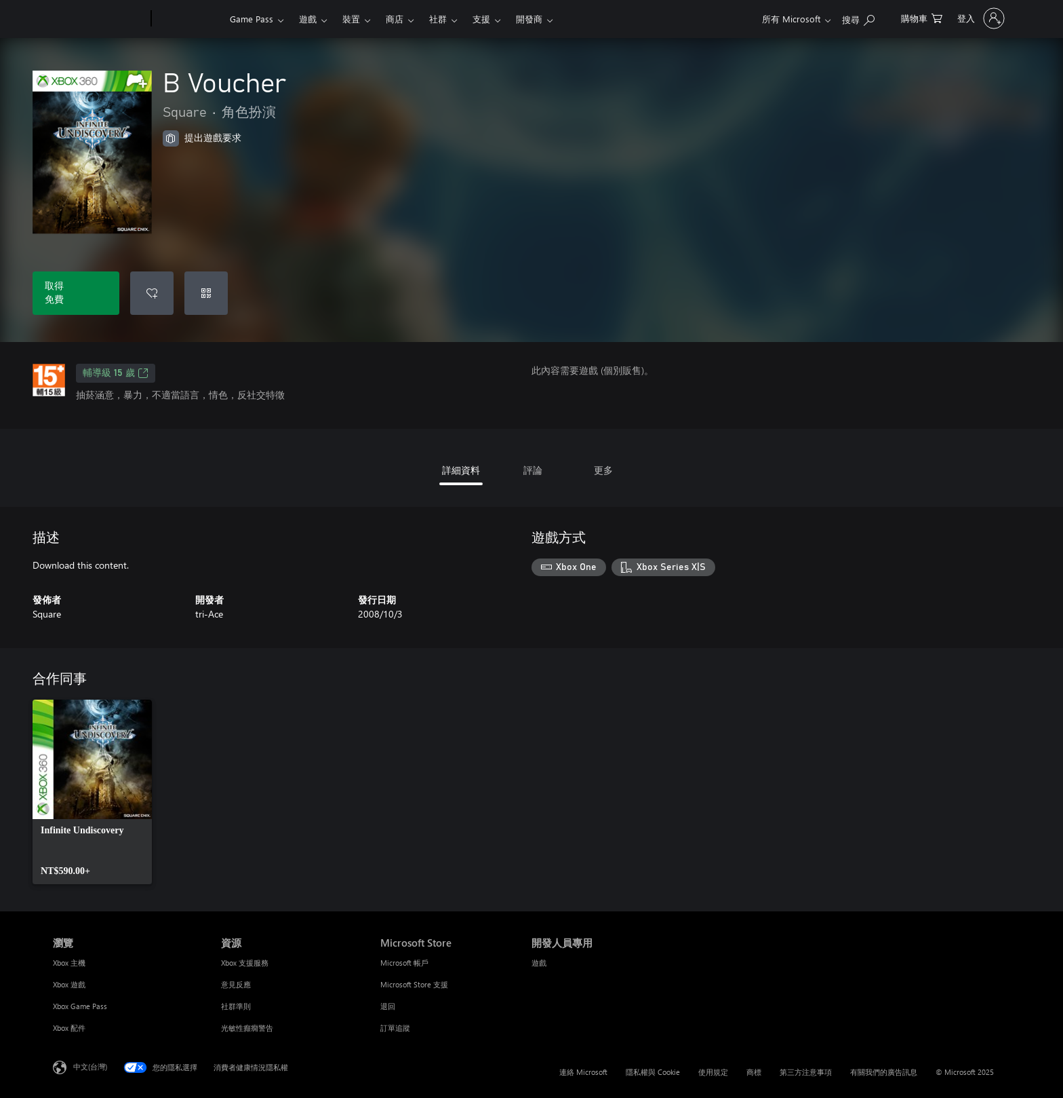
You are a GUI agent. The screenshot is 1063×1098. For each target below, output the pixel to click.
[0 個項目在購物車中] (921, 17)
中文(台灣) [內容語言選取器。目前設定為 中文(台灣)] (90, 1066)
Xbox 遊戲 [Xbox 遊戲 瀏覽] (69, 984)
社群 (438, 18)
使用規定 (713, 1071)
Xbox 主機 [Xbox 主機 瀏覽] (69, 962)
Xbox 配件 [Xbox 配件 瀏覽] (69, 1027)
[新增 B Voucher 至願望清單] (152, 293)
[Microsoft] (99, 19)
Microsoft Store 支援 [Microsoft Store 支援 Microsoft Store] (414, 984)
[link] (92, 792)
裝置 (351, 18)
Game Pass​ (251, 18)
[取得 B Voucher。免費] (76, 293)
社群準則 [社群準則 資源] (236, 1006)
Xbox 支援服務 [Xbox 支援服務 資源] (244, 962)
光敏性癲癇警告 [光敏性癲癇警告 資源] (247, 1027)
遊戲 (308, 18)
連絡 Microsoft (583, 1071)
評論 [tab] (532, 469)
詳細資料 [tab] (461, 469)
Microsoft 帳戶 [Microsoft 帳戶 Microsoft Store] (404, 962)
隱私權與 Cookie (653, 1071)
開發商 (529, 18)
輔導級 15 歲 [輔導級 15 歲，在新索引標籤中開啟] (115, 373)
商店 (394, 18)
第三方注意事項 (806, 1071)
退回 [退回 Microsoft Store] (387, 1006)
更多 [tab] (603, 469)
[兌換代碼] (206, 293)
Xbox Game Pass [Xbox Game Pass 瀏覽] (80, 1006)
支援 (481, 18)
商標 (753, 1071)
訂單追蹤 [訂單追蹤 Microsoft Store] (395, 1027)
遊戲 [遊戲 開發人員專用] (539, 962)
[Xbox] (189, 19)
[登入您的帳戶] (979, 18)
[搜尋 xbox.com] (858, 17)
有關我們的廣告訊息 (883, 1071)
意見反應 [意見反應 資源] (236, 984)
